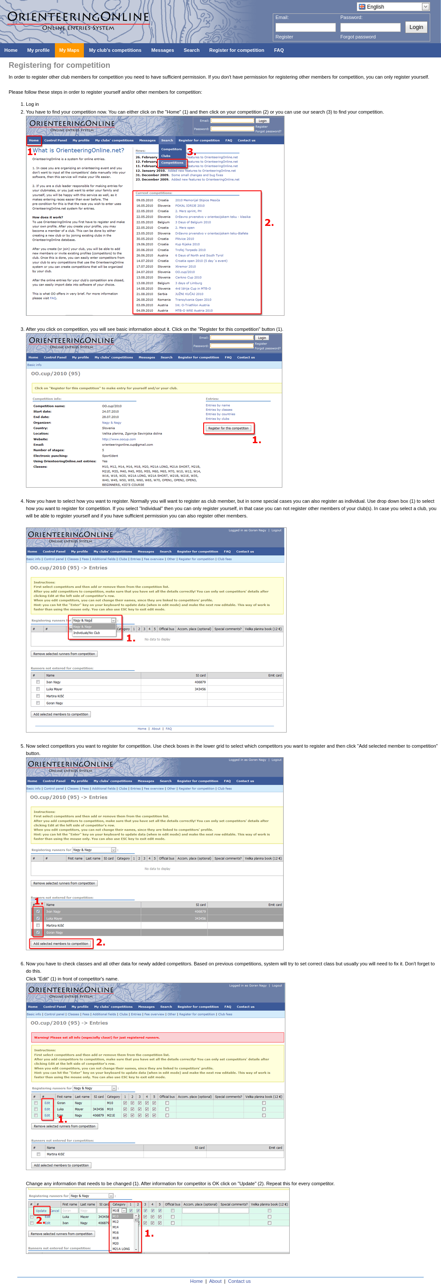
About (215, 1281)
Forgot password (358, 36)
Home (196, 1281)
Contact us (239, 1281)
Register (284, 36)
